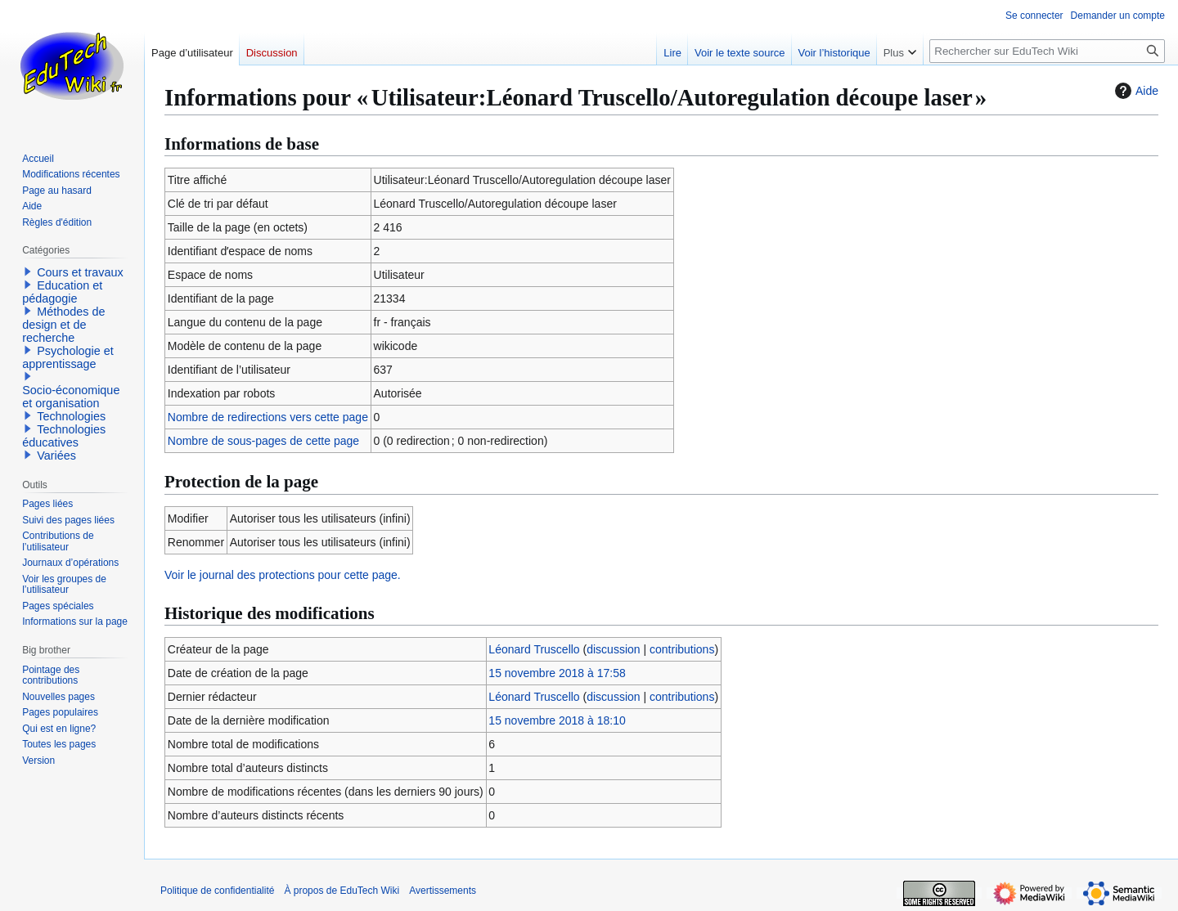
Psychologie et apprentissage (68, 357)
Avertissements (442, 890)
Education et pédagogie (62, 292)
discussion (613, 649)
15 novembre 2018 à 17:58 (556, 673)
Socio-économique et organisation (70, 397)
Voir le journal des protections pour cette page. (282, 574)
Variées (56, 455)
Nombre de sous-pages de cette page (263, 440)
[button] (28, 271)
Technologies (71, 416)
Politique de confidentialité (217, 890)
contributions (682, 649)
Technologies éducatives (64, 436)
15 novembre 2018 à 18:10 (556, 720)
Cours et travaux (80, 272)
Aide (1134, 91)
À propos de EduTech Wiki (341, 890)
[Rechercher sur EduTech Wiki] (1047, 51)
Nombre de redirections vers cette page (268, 417)
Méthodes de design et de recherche (63, 324)
